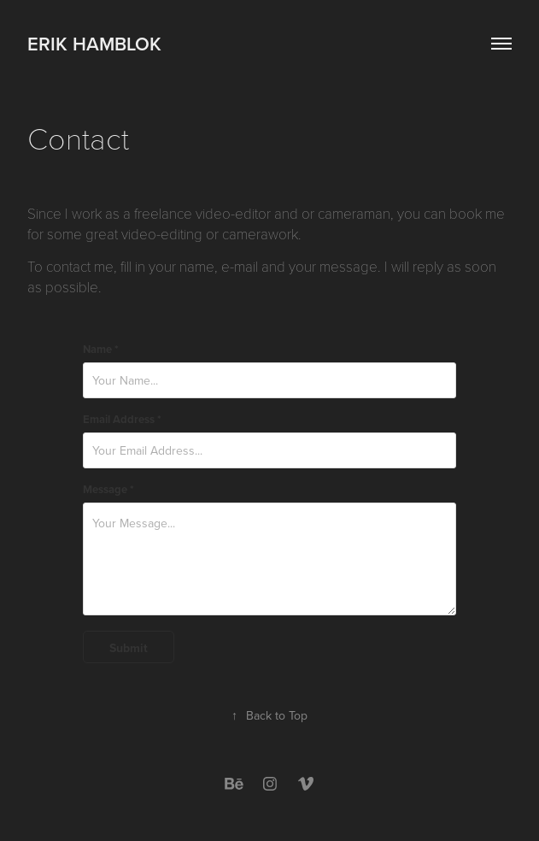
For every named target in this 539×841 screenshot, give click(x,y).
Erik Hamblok (94, 43)
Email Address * (122, 420)
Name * (101, 350)
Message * (108, 490)
